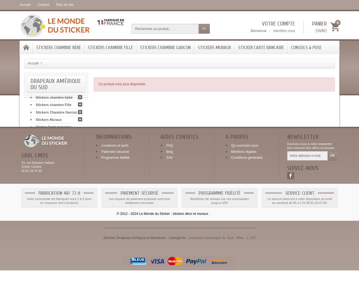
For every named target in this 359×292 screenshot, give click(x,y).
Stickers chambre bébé (58, 47)
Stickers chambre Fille (110, 47)
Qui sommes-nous (244, 167)
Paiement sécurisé (115, 173)
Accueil (33, 63)
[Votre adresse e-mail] (307, 177)
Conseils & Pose (306, 47)
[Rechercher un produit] (165, 29)
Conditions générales (247, 179)
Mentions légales (243, 173)
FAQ (169, 167)
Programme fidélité (115, 179)
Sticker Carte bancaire (261, 47)
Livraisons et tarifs (114, 167)
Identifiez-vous (284, 31)
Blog (169, 173)
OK (204, 29)
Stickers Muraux (214, 47)
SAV (169, 179)
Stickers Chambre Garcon (165, 47)
